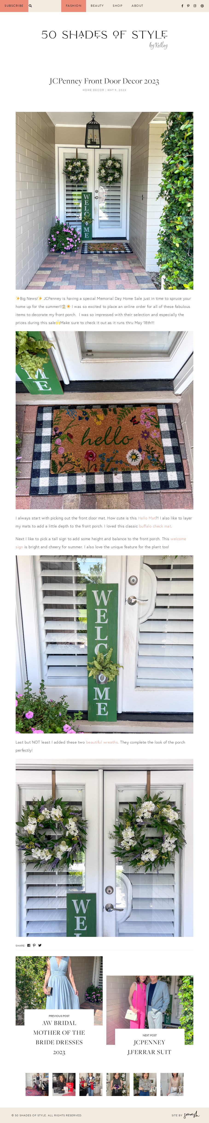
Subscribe (14, 5)
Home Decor (93, 90)
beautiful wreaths (102, 742)
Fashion (74, 6)
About (137, 6)
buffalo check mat (155, 526)
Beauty (97, 6)
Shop (117, 6)
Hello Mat (147, 518)
